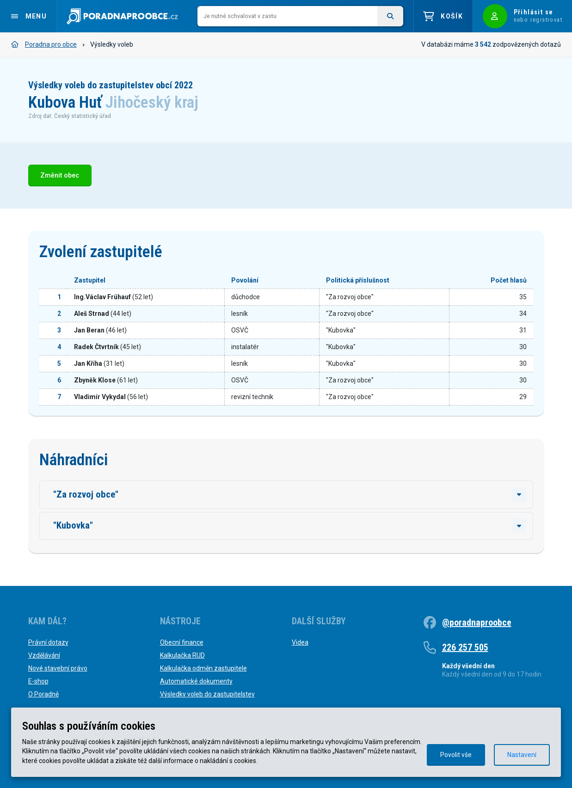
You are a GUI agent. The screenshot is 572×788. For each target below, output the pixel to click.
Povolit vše (456, 754)
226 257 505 (465, 647)
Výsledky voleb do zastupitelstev (207, 694)
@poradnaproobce (476, 622)
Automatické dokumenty (196, 681)
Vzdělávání (44, 655)
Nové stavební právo (57, 668)
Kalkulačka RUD (182, 655)
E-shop (38, 681)
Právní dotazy (48, 642)
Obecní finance (181, 642)
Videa (300, 642)
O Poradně (43, 694)
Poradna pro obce (44, 44)
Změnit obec (59, 175)
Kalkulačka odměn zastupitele (203, 668)
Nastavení (521, 754)
